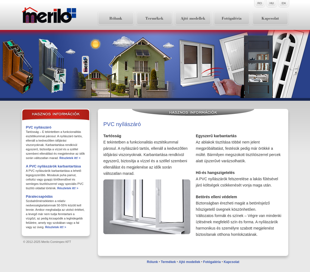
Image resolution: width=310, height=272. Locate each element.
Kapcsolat (231, 262)
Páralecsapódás (39, 196)
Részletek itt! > (70, 158)
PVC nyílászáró (38, 127)
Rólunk (152, 262)
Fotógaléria (212, 262)
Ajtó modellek (189, 262)
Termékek (168, 262)
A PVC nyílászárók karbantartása (53, 166)
